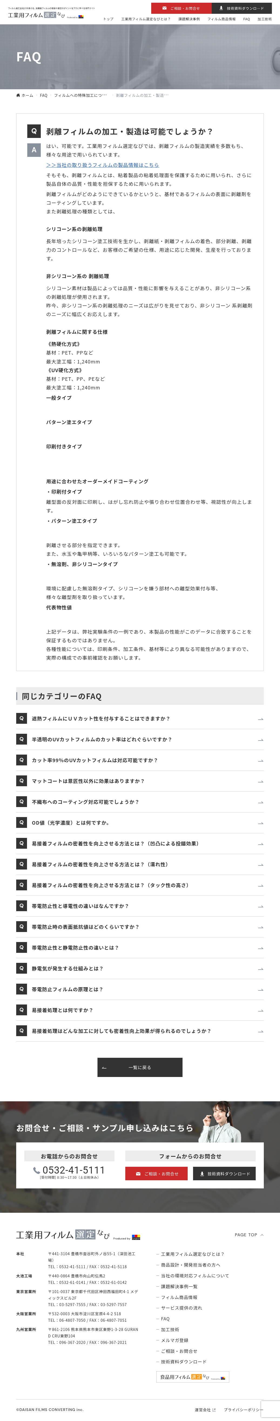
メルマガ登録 (175, 1340)
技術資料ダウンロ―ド (245, 8)
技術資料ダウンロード (229, 1174)
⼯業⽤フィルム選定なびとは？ (146, 18)
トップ (108, 18)
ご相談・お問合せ (185, 8)
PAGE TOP (246, 1235)
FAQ (246, 18)
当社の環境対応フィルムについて (195, 1275)
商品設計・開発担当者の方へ (191, 1265)
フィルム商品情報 (221, 18)
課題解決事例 (189, 18)
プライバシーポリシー (244, 1410)
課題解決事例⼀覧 (179, 1286)
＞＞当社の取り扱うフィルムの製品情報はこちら (102, 164)
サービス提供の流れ (182, 1308)
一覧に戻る (140, 1067)
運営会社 (203, 1410)
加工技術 (265, 18)
